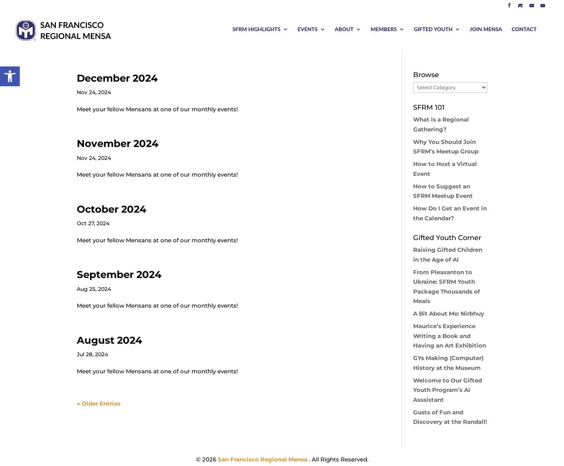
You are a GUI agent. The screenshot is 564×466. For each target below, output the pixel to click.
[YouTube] (532, 7)
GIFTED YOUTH (433, 29)
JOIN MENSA (486, 29)
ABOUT (344, 29)
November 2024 (117, 143)
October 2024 (111, 209)
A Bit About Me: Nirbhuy (448, 313)
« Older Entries (98, 403)
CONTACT (524, 29)
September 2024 (119, 275)
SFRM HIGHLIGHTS (256, 29)
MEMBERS (384, 29)
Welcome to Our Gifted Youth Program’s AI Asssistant (447, 390)
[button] (10, 76)
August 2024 (109, 340)
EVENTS (308, 29)
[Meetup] (520, 7)
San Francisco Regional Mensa (263, 459)
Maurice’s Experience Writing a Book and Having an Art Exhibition (449, 335)
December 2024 (117, 78)
